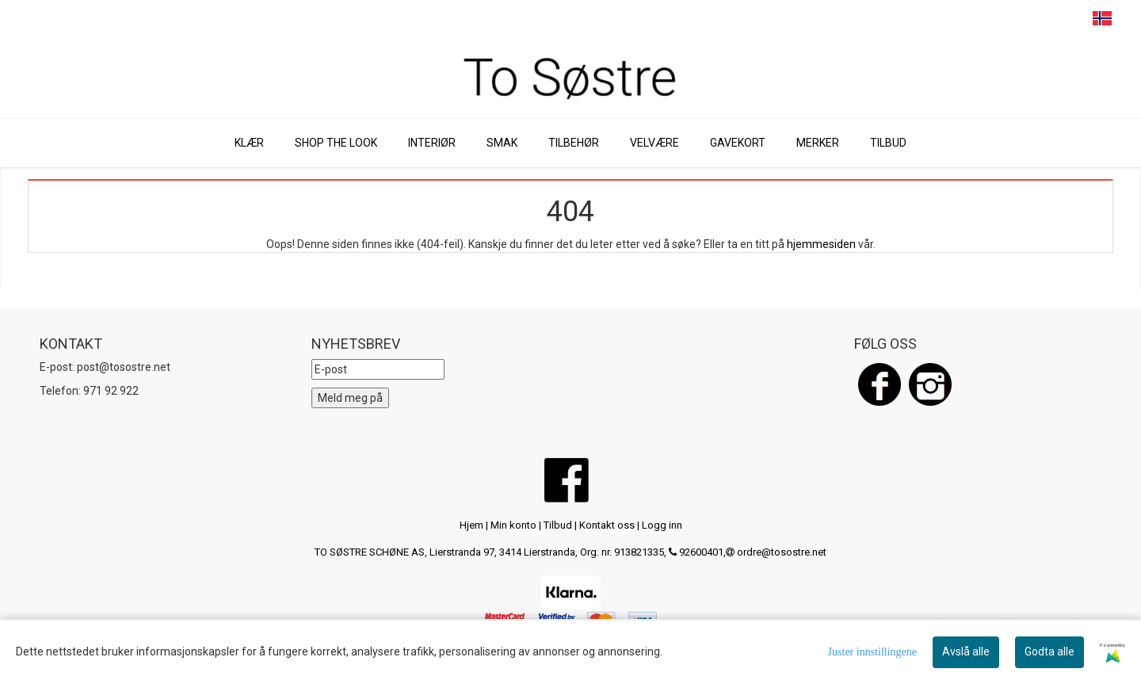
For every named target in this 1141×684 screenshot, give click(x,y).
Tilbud (558, 525)
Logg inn (662, 525)
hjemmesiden (821, 244)
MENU (982, 19)
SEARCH (1012, 19)
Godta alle (1049, 651)
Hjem (471, 525)
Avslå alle (966, 651)
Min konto (513, 525)
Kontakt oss (607, 525)
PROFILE (1072, 19)
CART (1042, 19)
